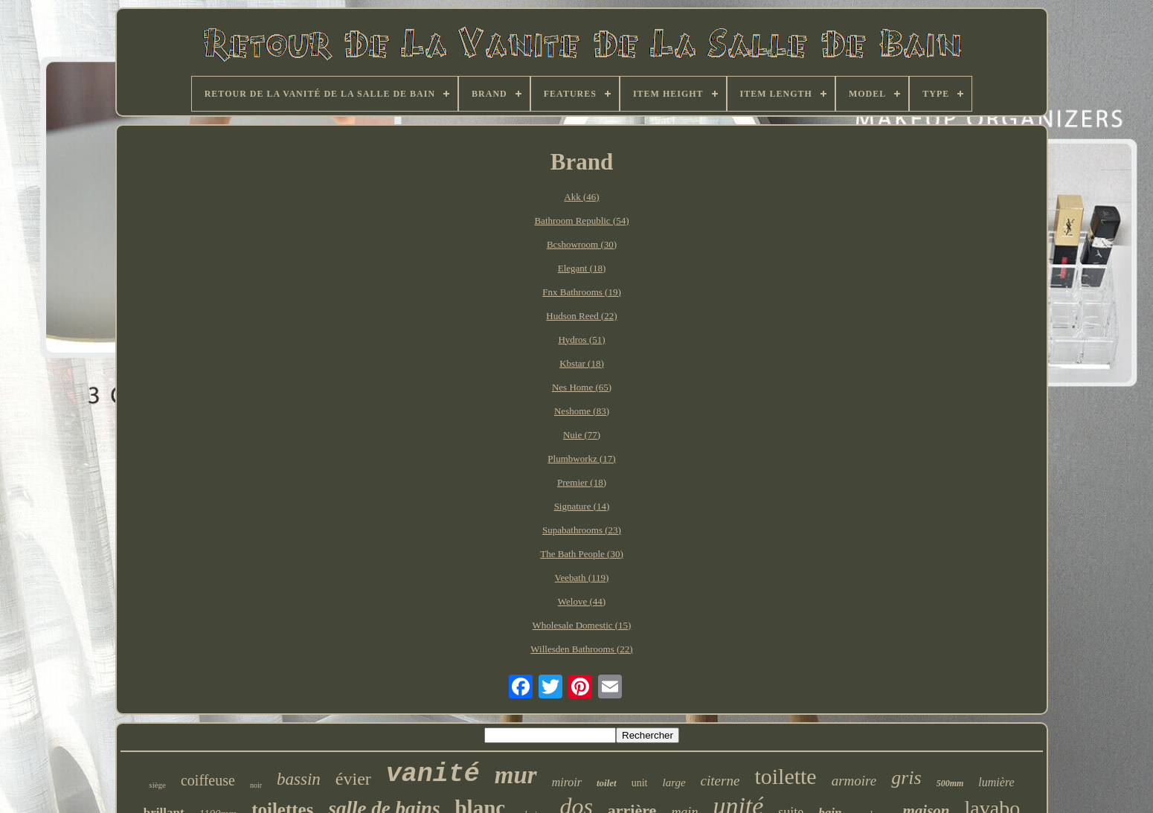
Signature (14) (582, 506)
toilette (785, 776)
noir (256, 785)
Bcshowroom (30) (582, 244)
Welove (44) (582, 601)
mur (516, 775)
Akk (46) (581, 196)
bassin (299, 779)
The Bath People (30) (581, 553)
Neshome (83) (581, 411)
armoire (854, 780)
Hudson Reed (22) (581, 315)
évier (353, 778)
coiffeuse (208, 780)
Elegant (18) (582, 268)
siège (157, 784)
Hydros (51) (581, 339)
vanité (433, 774)
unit (640, 782)
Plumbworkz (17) (581, 458)
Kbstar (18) (581, 363)
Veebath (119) (582, 577)
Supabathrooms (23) (581, 530)
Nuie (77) (581, 434)
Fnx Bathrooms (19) (581, 292)
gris (906, 777)
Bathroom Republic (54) (581, 220)
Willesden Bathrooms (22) (581, 649)
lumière (996, 782)
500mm (950, 783)
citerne (720, 780)
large (674, 782)
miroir (567, 782)
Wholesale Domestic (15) (582, 625)
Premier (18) (581, 482)
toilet (607, 782)
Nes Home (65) (581, 387)
